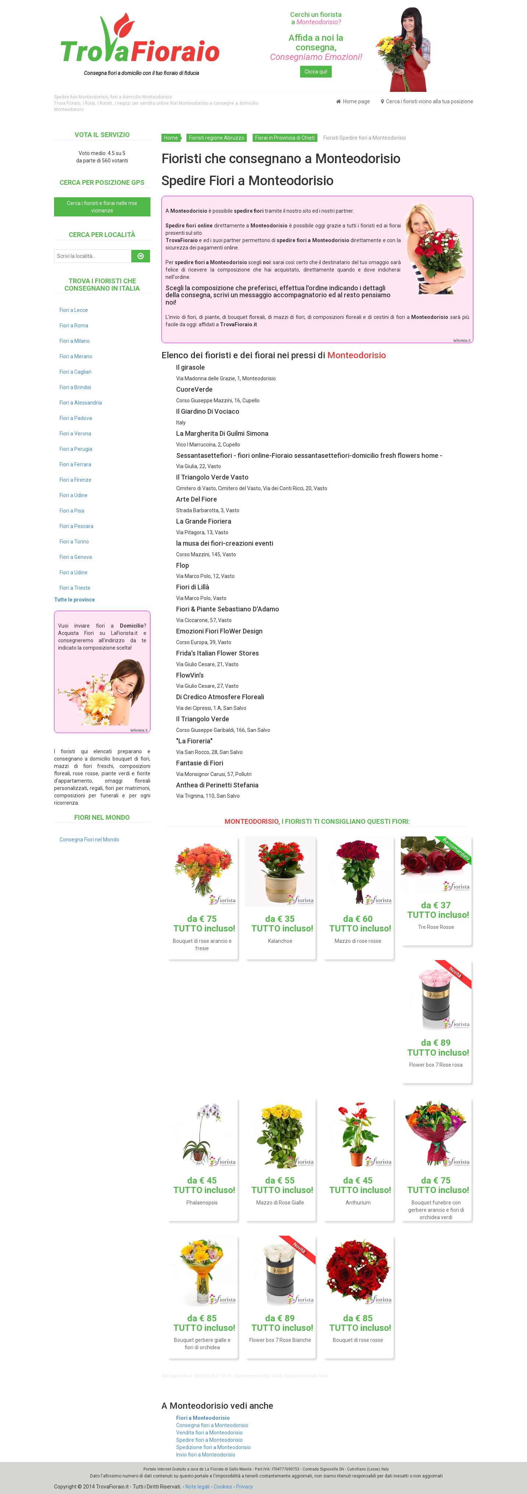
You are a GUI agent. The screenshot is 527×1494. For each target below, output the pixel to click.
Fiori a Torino (74, 542)
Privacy (244, 1487)
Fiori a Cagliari (76, 372)
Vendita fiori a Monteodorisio (209, 1433)
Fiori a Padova (76, 418)
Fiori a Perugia (76, 449)
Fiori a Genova (76, 557)
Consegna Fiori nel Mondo (89, 840)
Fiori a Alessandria (81, 403)
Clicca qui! (316, 72)
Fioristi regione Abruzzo (216, 138)
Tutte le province (74, 600)
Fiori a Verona (75, 434)
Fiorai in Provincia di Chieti (285, 138)
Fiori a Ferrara (75, 464)
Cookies (223, 1487)
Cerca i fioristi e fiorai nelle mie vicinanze (102, 206)
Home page (353, 101)
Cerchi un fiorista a (316, 18)
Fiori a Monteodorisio (203, 1418)
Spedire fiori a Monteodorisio (209, 1440)
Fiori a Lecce (74, 310)
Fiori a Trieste (75, 588)
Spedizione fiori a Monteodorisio (213, 1447)
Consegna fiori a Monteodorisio (212, 1425)
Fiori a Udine (74, 495)
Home (171, 138)
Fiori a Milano (75, 341)
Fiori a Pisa (72, 511)
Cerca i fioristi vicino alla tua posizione (427, 101)
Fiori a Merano (76, 356)
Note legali (197, 1487)
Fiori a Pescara (76, 526)
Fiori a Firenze (76, 480)
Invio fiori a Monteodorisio (205, 1455)
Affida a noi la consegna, (316, 47)
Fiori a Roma (74, 325)
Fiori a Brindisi (75, 387)
